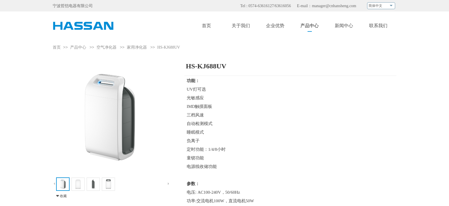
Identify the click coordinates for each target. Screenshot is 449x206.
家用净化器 (137, 47)
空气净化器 (107, 47)
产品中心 (78, 47)
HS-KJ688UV (168, 47)
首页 (57, 47)
